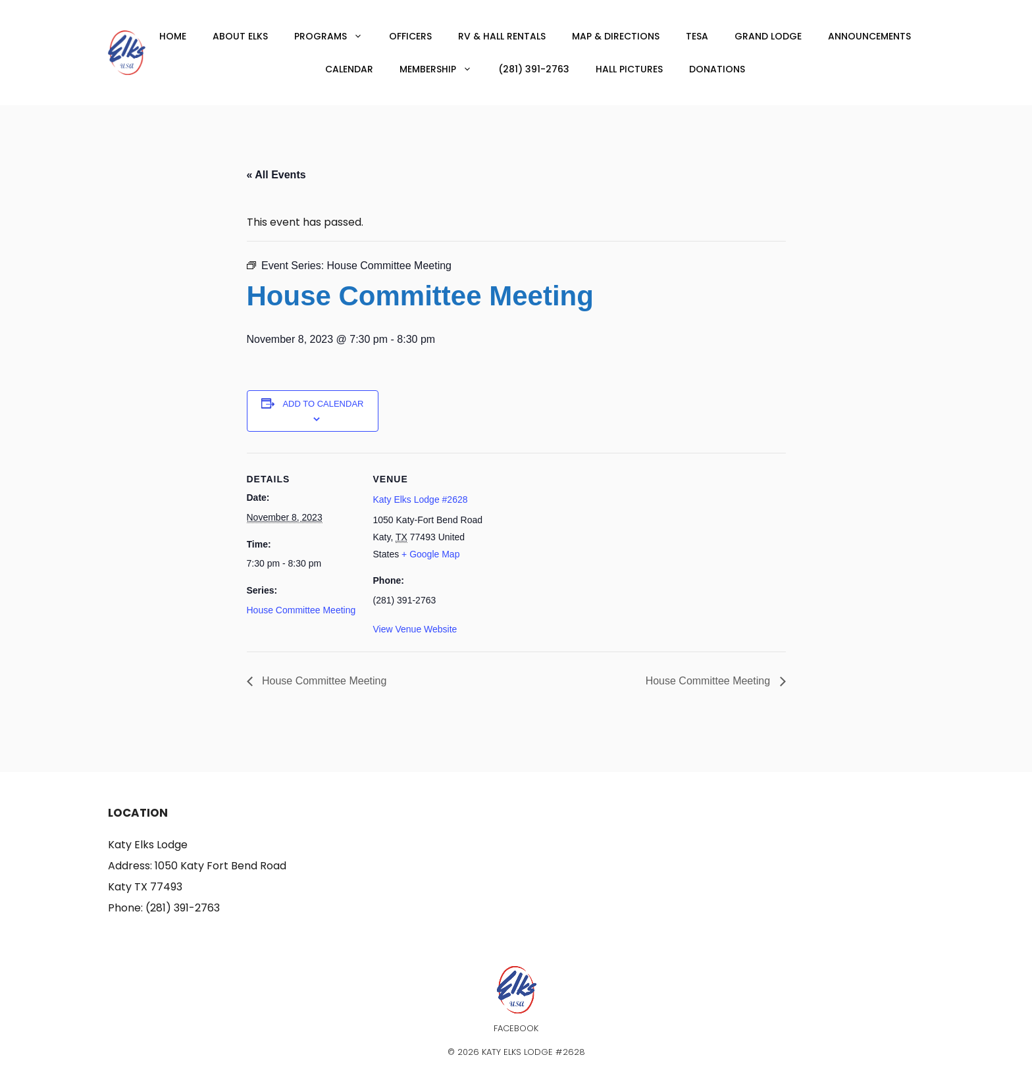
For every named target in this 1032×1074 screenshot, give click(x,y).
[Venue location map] (569, 543)
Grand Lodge (768, 36)
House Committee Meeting (301, 610)
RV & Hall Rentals (502, 36)
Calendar (349, 69)
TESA (697, 36)
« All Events (276, 174)
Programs (335, 36)
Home (172, 36)
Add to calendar (322, 404)
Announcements (869, 36)
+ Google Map (430, 554)
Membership (442, 69)
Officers (410, 36)
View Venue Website (415, 629)
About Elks (240, 36)
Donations (717, 69)
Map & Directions (615, 36)
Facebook (516, 1028)
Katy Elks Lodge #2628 (420, 499)
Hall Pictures (629, 69)
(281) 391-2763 (533, 69)
